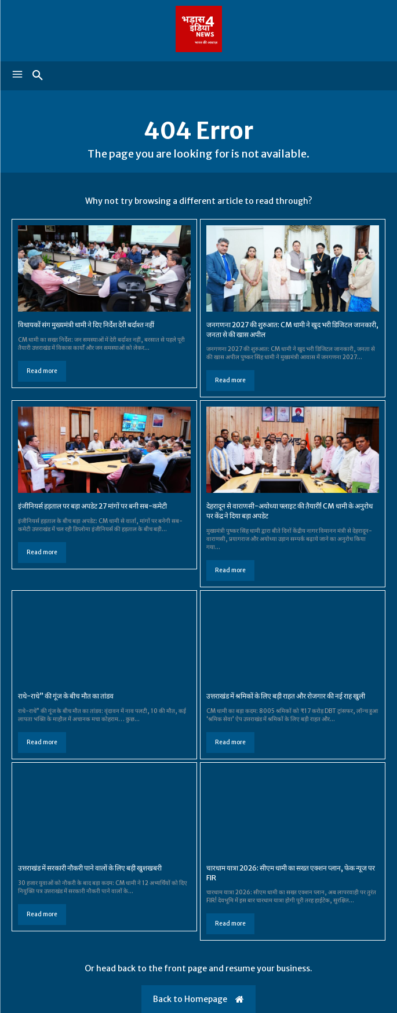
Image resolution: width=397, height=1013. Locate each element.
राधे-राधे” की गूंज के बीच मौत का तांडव (66, 696)
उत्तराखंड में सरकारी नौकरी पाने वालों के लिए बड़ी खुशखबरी (90, 868)
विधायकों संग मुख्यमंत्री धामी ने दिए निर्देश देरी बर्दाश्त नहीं (86, 324)
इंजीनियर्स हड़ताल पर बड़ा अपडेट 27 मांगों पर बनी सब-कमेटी (92, 506)
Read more (42, 371)
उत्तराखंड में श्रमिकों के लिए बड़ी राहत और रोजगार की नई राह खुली (286, 696)
